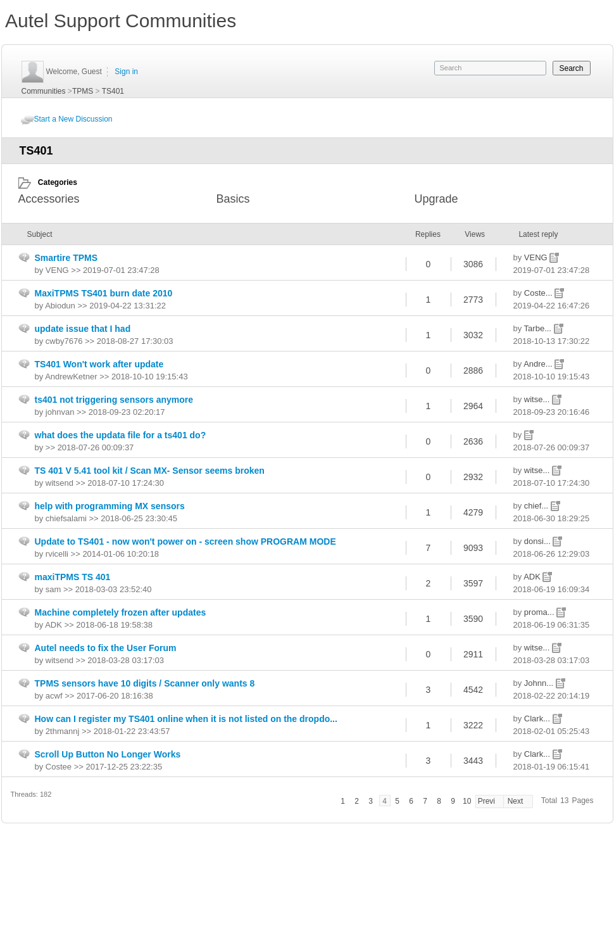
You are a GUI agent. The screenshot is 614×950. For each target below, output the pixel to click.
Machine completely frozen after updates (120, 612)
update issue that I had (83, 329)
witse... (538, 399)
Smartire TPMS (66, 258)
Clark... (538, 718)
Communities (44, 91)
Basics (233, 199)
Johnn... (540, 683)
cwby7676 (64, 341)
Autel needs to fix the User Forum (106, 648)
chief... (537, 505)
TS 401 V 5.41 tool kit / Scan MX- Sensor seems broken (150, 471)
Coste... (539, 293)
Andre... (538, 364)
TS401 (113, 91)
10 (467, 801)
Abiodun (60, 305)
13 (564, 800)
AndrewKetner (71, 376)
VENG (536, 257)
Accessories (49, 199)
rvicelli (57, 554)
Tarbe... (539, 328)
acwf (54, 695)
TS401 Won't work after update (99, 364)
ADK (532, 576)
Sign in (126, 71)
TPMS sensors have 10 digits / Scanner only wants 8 (145, 683)
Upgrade (436, 199)
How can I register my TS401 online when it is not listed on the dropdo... (186, 719)
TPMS (82, 91)
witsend (59, 483)
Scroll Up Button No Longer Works (108, 754)
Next (515, 801)
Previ (486, 801)
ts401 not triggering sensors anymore (114, 400)
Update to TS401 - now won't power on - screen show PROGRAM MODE (185, 541)
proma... (540, 612)
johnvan (60, 412)
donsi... (538, 541)
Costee (59, 766)
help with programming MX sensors (110, 506)
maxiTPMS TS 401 (73, 577)
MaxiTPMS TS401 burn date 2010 (104, 293)
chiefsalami (66, 518)
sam (53, 589)
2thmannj (62, 731)
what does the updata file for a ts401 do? (120, 435)
